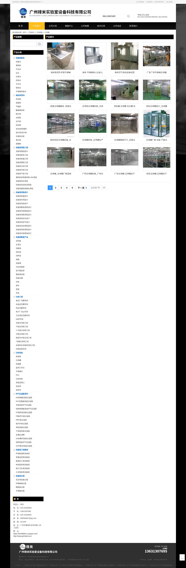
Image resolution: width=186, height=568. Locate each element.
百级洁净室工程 (22, 323)
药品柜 (18, 99)
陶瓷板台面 (20, 487)
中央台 (18, 69)
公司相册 (85, 26)
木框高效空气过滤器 (23, 405)
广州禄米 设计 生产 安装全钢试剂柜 (160, 565)
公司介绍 (53, 26)
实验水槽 (19, 278)
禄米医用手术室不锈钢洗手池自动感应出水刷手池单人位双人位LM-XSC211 (61, 72)
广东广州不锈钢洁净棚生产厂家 (157, 72)
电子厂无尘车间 (22, 312)
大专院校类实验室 (23, 472)
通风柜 (18, 65)
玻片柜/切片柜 (21, 133)
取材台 (18, 88)
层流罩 (18, 386)
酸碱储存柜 (20, 110)
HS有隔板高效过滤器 (24, 398)
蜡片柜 (18, 114)
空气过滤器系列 (22, 394)
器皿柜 (18, 103)
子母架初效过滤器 (23, 431)
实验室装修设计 (22, 196)
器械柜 (18, 144)
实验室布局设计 (22, 200)
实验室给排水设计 (23, 218)
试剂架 (18, 241)
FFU (17, 375)
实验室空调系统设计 (23, 211)
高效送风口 (20, 383)
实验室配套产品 (22, 237)
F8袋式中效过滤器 (23, 416)
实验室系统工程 (22, 148)
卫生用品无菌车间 (23, 315)
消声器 (18, 256)
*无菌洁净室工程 (22, 341)
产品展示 (37, 26)
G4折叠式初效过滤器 (24, 438)
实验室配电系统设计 (23, 207)
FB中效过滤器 (21, 420)
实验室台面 (20, 476)
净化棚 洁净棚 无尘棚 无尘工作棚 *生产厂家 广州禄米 (124, 106)
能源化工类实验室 (23, 461)
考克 (17, 293)
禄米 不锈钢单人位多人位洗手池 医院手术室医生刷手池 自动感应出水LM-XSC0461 (92, 72)
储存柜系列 (20, 95)
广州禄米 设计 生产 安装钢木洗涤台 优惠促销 (99, 565)
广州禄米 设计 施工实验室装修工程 (35, 565)
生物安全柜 (20, 136)
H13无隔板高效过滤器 (24, 401)
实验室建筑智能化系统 (24, 188)
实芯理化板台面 (22, 480)
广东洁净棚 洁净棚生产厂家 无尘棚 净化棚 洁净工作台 (124, 174)
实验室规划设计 (22, 151)
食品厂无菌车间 (22, 300)
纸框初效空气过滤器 (23, 442)
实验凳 (18, 263)
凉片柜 (18, 121)
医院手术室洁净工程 (23, 338)
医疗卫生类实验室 (23, 468)
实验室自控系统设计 (23, 226)
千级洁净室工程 (22, 327)
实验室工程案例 (22, 450)
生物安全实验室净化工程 (25, 345)
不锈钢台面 (20, 491)
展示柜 (18, 140)
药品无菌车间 (21, 308)
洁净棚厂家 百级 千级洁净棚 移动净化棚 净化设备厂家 (156, 140)
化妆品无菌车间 (22, 304)
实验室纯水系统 (22, 181)
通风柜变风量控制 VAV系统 (26, 177)
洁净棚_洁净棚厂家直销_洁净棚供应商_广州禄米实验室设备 (60, 174)
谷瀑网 (149, 560)
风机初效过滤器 (22, 427)
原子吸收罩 (20, 271)
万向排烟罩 (20, 267)
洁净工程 (19, 297)
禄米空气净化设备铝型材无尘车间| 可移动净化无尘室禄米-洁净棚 (124, 72)
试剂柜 (18, 118)
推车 (17, 285)
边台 (17, 73)
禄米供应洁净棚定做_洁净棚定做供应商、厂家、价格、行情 (60, 140)
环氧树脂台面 (21, 483)
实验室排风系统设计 (23, 230)
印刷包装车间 (21, 349)
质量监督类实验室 (23, 457)
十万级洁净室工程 (23, 330)
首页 (24, 32)
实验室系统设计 (22, 192)
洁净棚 (47, 32)
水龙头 (18, 245)
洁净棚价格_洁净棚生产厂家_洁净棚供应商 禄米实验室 (92, 140)
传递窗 (18, 364)
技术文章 (101, 26)
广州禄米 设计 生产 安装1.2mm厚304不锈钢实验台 (66, 565)
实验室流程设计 (22, 203)
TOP (182, 559)
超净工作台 (20, 368)
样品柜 (18, 125)
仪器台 (18, 77)
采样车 (18, 390)
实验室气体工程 (22, 174)
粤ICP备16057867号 (160, 560)
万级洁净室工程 (22, 334)
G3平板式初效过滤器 (24, 446)
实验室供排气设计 (23, 222)
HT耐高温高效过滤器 (24, 412)
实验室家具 (20, 58)
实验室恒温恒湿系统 (23, 185)
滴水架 (18, 252)
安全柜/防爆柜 (21, 129)
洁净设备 (40, 32)
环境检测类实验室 (23, 453)
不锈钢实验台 (21, 91)
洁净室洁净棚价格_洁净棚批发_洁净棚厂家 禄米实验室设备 (92, 106)
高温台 (18, 80)
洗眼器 (18, 248)
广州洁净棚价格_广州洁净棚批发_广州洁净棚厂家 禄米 (92, 174)
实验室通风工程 (22, 162)
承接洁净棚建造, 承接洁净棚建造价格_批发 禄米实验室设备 (60, 106)
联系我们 (133, 26)
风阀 (17, 259)
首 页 (20, 26)
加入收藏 (169, 2)
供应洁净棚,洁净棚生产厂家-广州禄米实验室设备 (156, 174)
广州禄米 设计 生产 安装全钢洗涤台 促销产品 (131, 565)
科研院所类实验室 (23, 465)
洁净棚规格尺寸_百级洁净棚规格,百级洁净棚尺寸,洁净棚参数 (124, 140)
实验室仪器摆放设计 (23, 233)
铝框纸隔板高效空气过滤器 (26, 409)
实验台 (18, 62)
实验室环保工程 (22, 170)
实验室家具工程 (22, 155)
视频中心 (69, 26)
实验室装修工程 (22, 159)
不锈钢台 (19, 371)
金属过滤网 (20, 435)
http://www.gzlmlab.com (22, 536)
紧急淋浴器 (20, 274)
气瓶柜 (18, 106)
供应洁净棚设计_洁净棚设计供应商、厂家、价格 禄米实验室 (156, 106)
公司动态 (117, 26)
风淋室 (18, 356)
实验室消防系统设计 (23, 215)
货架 (17, 289)
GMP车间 (19, 319)
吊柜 (17, 282)
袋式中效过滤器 (22, 424)
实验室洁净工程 (22, 166)
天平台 (18, 84)
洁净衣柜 (19, 379)
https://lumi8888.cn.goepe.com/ (25, 534)
